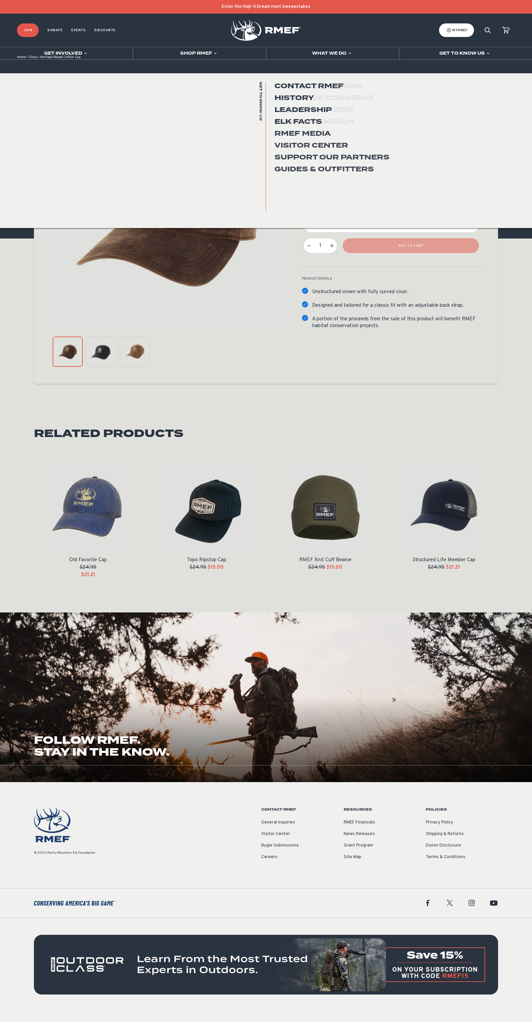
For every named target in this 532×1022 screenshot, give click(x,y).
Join (27, 30)
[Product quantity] (320, 256)
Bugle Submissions (280, 856)
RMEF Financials (359, 833)
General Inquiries (278, 833)
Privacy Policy (439, 833)
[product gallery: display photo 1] (67, 362)
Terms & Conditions (446, 867)
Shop (33, 67)
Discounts (105, 30)
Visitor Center (275, 844)
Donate (55, 30)
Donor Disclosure (443, 856)
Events (78, 30)
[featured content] (266, 975)
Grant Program (358, 856)
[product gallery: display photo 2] (101, 362)
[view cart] (506, 30)
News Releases (359, 844)
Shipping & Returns (445, 844)
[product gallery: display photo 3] (135, 362)
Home (21, 67)
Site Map (352, 867)
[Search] (487, 30)
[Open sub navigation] (66, 53)
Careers (269, 867)
